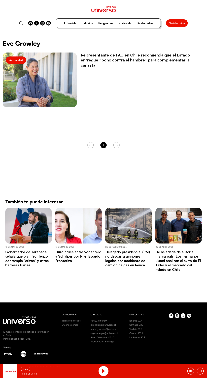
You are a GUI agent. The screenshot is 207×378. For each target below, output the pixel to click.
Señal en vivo (177, 23)
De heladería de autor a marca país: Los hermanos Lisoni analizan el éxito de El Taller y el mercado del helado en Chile (178, 261)
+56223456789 (99, 320)
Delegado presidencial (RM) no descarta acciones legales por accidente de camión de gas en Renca (127, 258)
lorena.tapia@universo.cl (103, 324)
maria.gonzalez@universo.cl (105, 329)
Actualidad (71, 23)
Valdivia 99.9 (135, 329)
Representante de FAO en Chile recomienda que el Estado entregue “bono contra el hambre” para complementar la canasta (135, 60)
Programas (105, 23)
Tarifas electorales (71, 320)
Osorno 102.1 (136, 333)
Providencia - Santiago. (102, 341)
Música (88, 23)
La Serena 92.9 (137, 337)
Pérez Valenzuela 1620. (103, 337)
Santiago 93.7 (136, 324)
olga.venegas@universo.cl (104, 333)
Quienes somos (70, 324)
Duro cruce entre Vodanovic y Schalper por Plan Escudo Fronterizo (78, 256)
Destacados (145, 23)
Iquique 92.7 (135, 320)
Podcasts (125, 23)
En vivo (25, 369)
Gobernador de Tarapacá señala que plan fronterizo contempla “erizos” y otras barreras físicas (27, 258)
